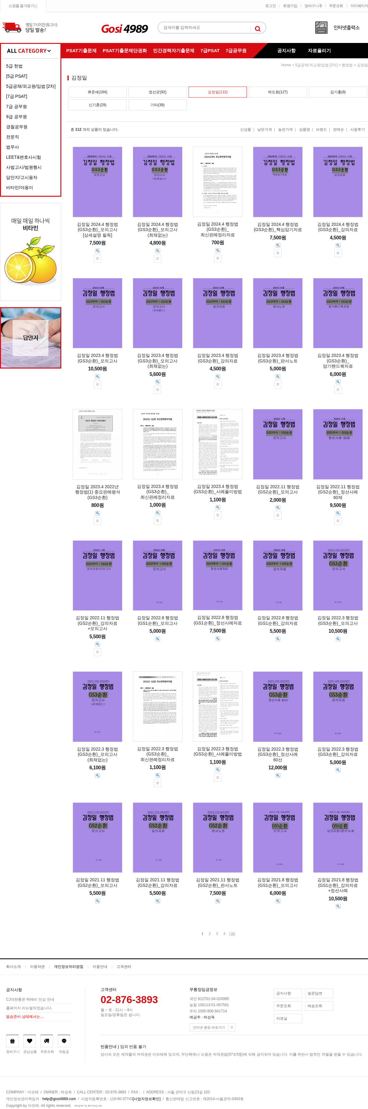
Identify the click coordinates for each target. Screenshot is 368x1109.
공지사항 (286, 50)
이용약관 (37, 966)
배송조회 (315, 1006)
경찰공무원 (17, 126)
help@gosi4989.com (59, 1099)
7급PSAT (210, 50)
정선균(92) (157, 92)
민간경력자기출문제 (173, 50)
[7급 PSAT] (16, 96)
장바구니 (313, 6)
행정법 (347, 65)
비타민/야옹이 (19, 187)
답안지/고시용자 (21, 177)
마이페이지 (359, 6)
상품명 (304, 129)
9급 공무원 (16, 116)
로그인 (270, 6)
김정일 (362, 65)
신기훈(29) (97, 105)
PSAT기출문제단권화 (125, 50)
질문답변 (315, 993)
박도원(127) (278, 92)
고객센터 (124, 966)
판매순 (338, 129)
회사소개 (13, 966)
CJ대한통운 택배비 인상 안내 (30, 999)
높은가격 (285, 129)
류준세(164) (97, 92)
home (286, 65)
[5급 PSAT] (16, 76)
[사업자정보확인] (147, 1099)
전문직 (12, 136)
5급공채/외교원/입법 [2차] (31, 86)
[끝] (232, 934)
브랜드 (321, 129)
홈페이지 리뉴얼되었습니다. (29, 1008)
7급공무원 (236, 50)
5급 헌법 (14, 66)
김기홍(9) (338, 92)
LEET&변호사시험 (23, 157)
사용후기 (357, 129)
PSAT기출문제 (81, 50)
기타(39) (157, 105)
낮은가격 (264, 129)
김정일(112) (218, 92)
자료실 (281, 1018)
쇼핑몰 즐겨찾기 (21, 6)
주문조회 (336, 6)
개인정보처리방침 (68, 966)
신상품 (245, 129)
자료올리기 (319, 50)
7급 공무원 (16, 106)
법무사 (12, 147)
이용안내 (100, 966)
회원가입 (290, 6)
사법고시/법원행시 (24, 167)
